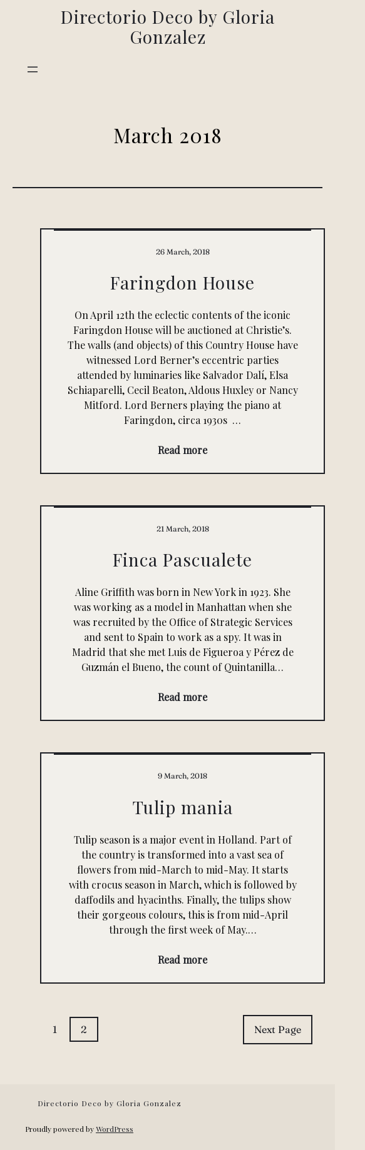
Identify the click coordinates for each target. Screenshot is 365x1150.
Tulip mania (183, 807)
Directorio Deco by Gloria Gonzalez (168, 26)
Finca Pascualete (182, 560)
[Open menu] (32, 69)
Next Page (277, 1029)
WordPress (114, 1129)
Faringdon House (182, 283)
